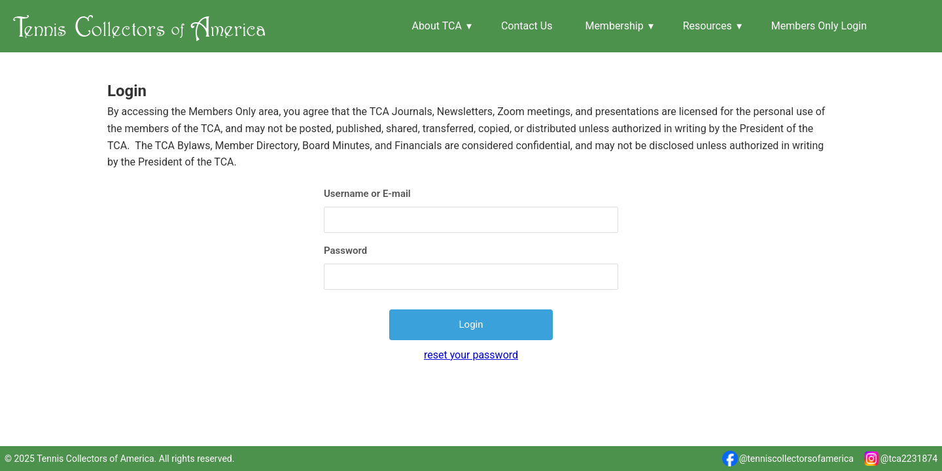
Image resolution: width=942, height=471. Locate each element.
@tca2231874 (900, 458)
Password (345, 250)
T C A (139, 26)
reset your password (471, 355)
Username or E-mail (367, 194)
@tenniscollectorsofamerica (788, 458)
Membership (614, 26)
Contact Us (527, 26)
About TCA (436, 26)
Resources (707, 26)
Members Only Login (819, 26)
